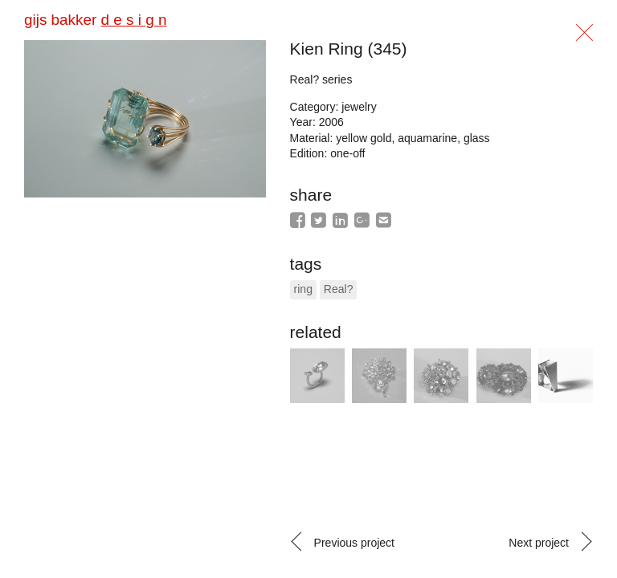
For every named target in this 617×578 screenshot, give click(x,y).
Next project (539, 542)
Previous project (354, 542)
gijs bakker (95, 19)
